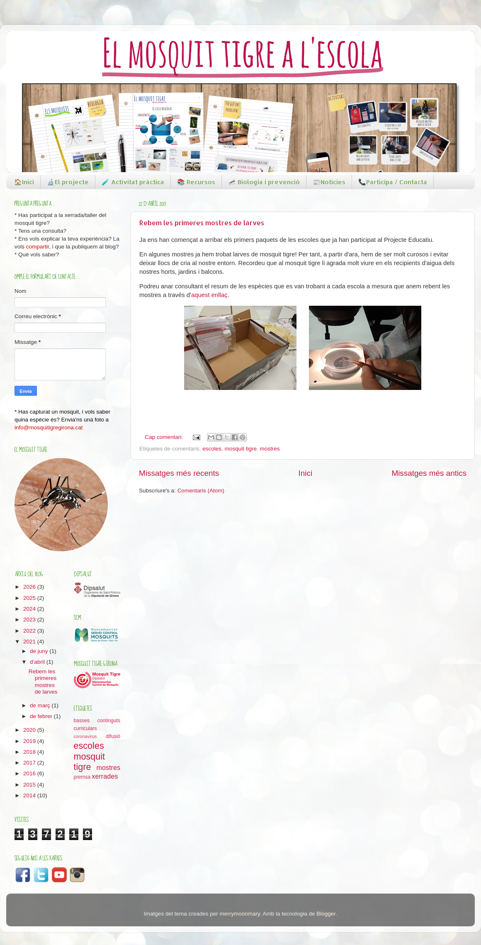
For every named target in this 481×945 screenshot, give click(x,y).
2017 (30, 763)
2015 (30, 785)
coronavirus (85, 736)
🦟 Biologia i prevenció (264, 182)
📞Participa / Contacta (392, 182)
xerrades (105, 776)
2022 (30, 631)
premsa (82, 777)
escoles (211, 449)
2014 (30, 795)
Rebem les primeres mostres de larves (201, 222)
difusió (113, 736)
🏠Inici (24, 182)
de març (41, 705)
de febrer (42, 716)
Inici (306, 473)
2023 (30, 619)
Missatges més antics (428, 473)
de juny (39, 651)
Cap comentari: (165, 437)
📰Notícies (329, 182)
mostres (269, 449)
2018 (30, 752)
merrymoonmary (239, 914)
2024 (30, 609)
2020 (30, 730)
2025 (30, 598)
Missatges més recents (179, 473)
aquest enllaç (209, 295)
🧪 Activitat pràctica (133, 182)
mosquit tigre (241, 449)
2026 (30, 587)
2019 (30, 741)
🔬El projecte (68, 182)
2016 (30, 773)
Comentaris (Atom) (200, 490)
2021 (30, 641)
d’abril (38, 662)
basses (82, 720)
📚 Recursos (196, 182)
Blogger (325, 914)
